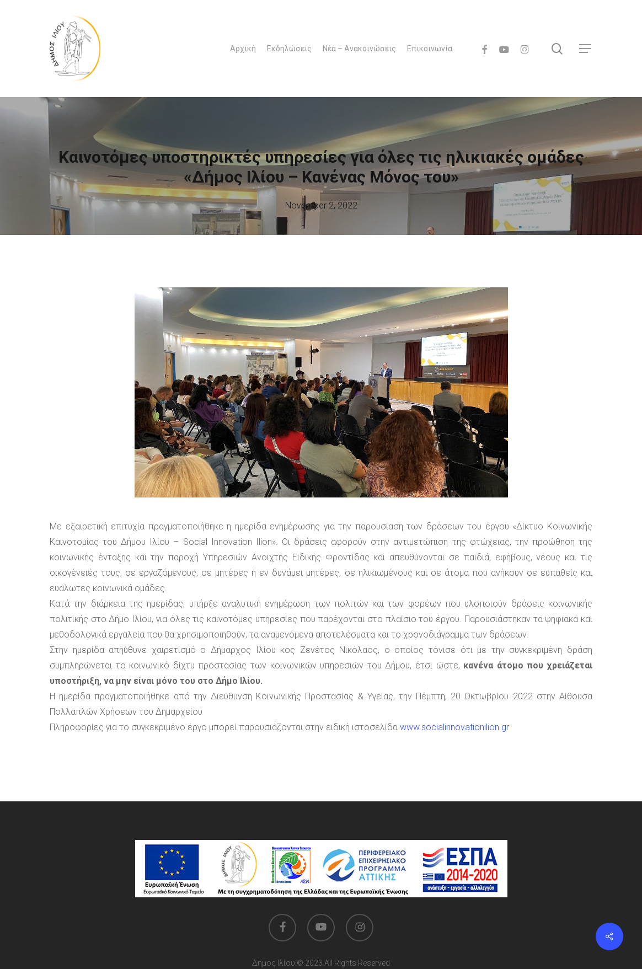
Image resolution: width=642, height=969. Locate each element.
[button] (585, 49)
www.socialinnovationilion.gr (454, 727)
